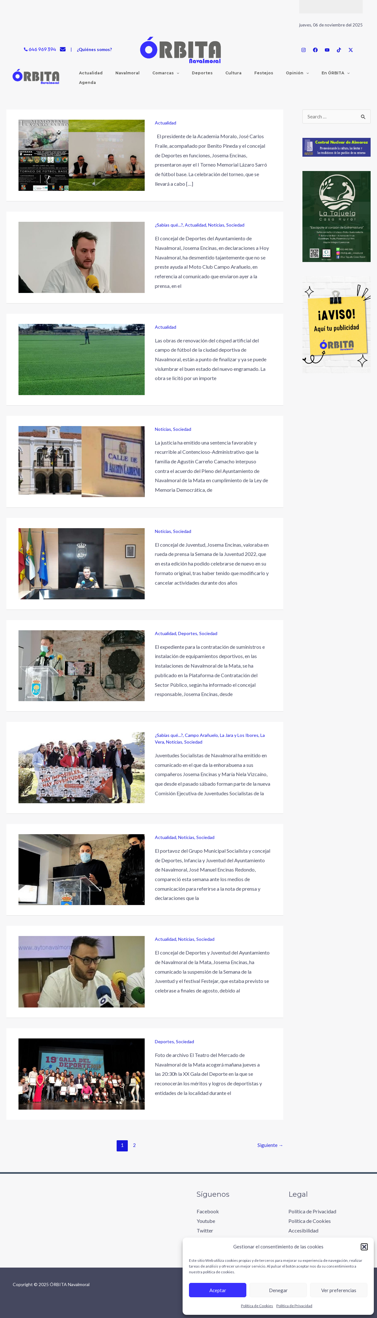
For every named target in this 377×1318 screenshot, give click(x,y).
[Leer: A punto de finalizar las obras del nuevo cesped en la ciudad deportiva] (81, 359)
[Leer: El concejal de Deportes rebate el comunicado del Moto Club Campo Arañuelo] (81, 256)
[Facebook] (315, 50)
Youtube (206, 1221)
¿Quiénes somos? (94, 49)
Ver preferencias (338, 1290)
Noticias (216, 225)
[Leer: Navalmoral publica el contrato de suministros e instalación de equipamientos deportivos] (81, 665)
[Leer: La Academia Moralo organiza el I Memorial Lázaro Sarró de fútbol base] (81, 155)
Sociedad (235, 225)
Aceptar (217, 1290)
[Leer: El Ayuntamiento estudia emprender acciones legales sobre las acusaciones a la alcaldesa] (81, 869)
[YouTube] (327, 50)
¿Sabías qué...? (169, 225)
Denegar (278, 1290)
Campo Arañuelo (201, 735)
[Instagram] (303, 50)
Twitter (205, 1230)
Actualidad (165, 122)
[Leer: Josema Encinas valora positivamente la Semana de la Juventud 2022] (81, 563)
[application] (157, 78)
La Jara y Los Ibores (239, 735)
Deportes (187, 633)
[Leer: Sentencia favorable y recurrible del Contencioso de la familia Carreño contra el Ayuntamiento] (81, 461)
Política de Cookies (257, 1305)
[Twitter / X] (350, 50)
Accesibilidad (303, 1230)
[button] (364, 1247)
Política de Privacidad (294, 1305)
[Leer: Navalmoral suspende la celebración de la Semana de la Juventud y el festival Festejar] (81, 971)
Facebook (208, 1211)
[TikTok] (339, 50)
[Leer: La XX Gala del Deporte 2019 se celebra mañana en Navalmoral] (81, 1073)
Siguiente (270, 1145)
